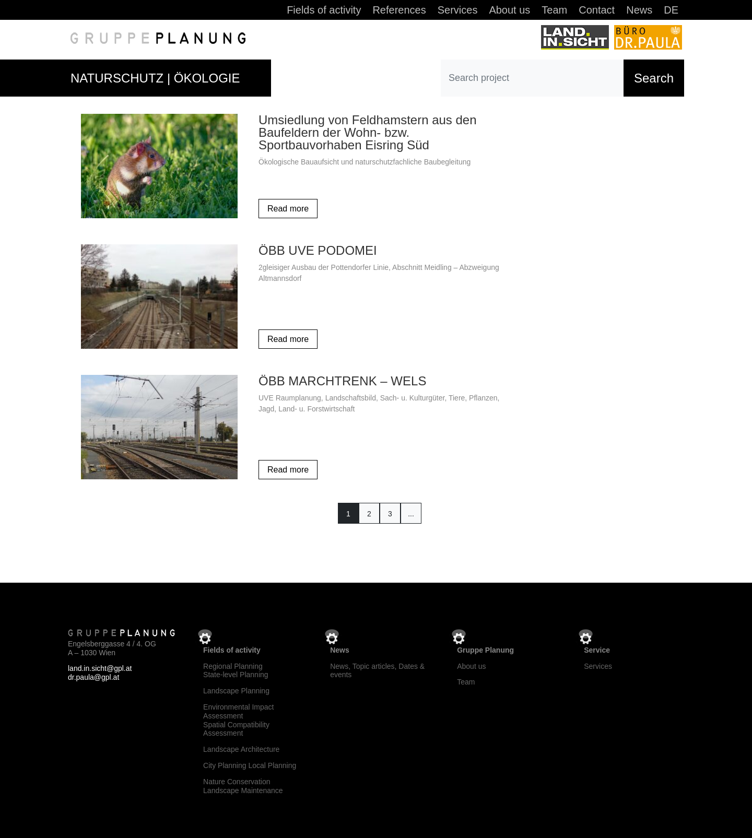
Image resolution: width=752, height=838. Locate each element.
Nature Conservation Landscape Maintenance (243, 784)
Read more (288, 206)
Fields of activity (324, 11)
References (399, 11)
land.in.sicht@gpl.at (100, 667)
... (411, 511)
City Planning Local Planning (249, 763)
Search (654, 76)
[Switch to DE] (671, 12)
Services (458, 11)
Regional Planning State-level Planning (235, 668)
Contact (597, 11)
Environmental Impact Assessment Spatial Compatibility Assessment (238, 718)
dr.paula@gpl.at (93, 675)
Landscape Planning (236, 688)
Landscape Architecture (241, 747)
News (639, 11)
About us (509, 11)
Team (554, 11)
